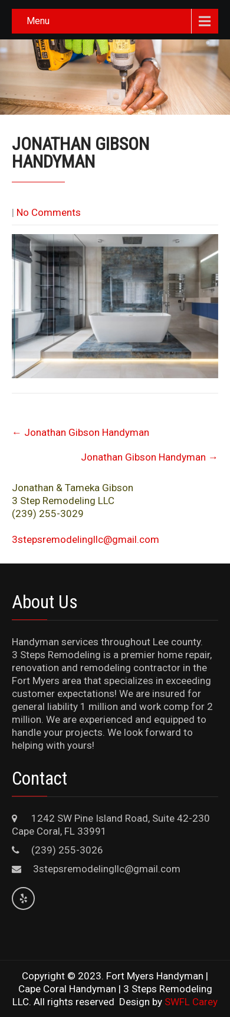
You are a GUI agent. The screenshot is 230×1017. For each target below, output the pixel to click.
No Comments (49, 212)
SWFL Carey (191, 1002)
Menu (38, 20)
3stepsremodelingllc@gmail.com (85, 539)
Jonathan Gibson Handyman (80, 432)
